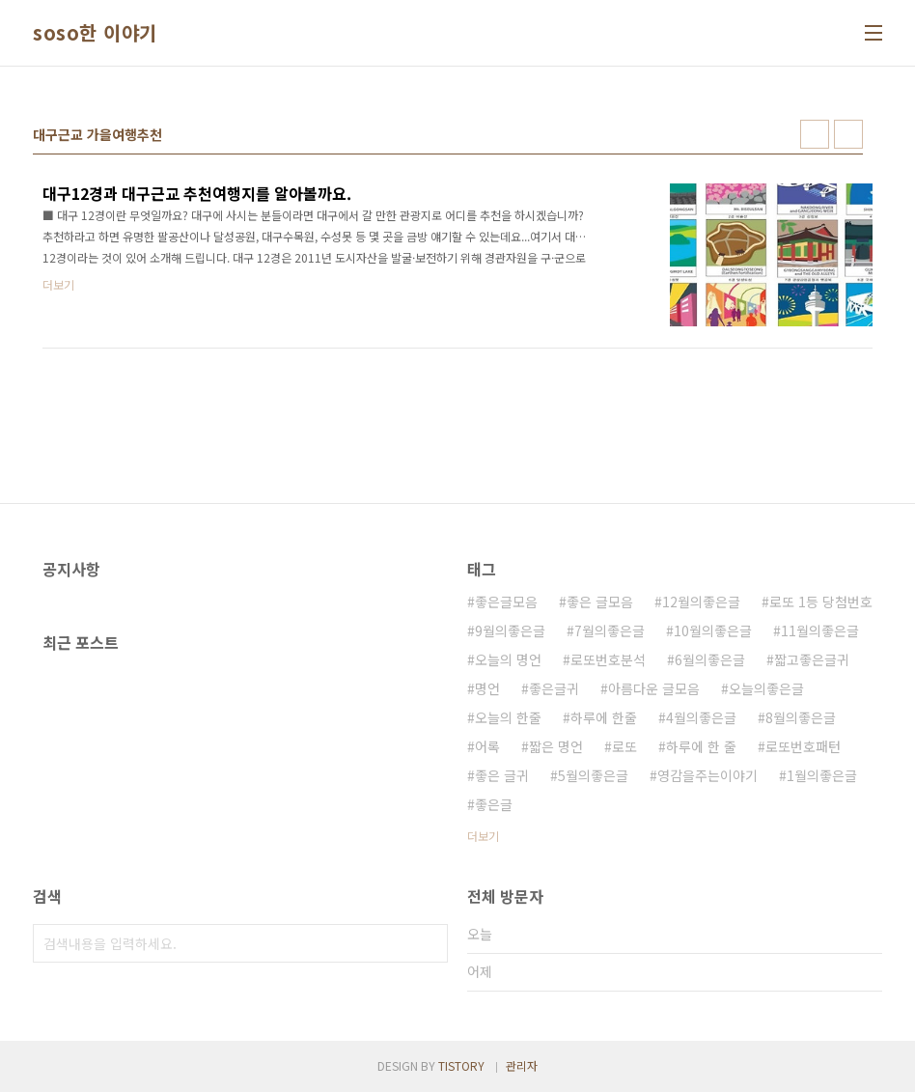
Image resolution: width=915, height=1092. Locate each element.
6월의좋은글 (710, 659)
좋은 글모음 (600, 601)
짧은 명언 (556, 746)
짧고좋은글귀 (811, 659)
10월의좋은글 (713, 630)
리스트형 (848, 134)
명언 (487, 688)
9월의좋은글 (510, 630)
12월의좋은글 (701, 601)
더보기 (483, 835)
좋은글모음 (506, 601)
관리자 (522, 1065)
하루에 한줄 (603, 717)
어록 (487, 746)
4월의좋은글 (701, 717)
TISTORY (461, 1065)
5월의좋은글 (593, 775)
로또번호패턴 (803, 746)
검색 (428, 943)
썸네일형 (814, 134)
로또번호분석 (608, 659)
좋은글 (494, 804)
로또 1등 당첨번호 (821, 601)
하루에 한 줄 (701, 746)
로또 (624, 746)
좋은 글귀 (502, 775)
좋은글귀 (554, 688)
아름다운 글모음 (654, 688)
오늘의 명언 (508, 659)
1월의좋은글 (822, 775)
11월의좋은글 (820, 630)
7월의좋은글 (609, 630)
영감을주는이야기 (707, 775)
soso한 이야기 (95, 32)
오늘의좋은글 (766, 688)
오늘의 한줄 (508, 717)
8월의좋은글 (800, 717)
